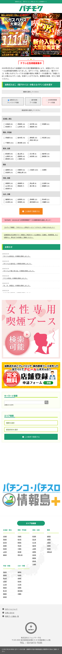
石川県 (32, 154)
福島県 (32, 127)
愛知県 (8, 159)
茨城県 (8, 137)
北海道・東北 (7, 119)
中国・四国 (6, 178)
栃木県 (20, 137)
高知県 (7, 188)
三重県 (20, 159)
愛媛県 (44, 186)
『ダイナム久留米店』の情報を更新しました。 (17, 263)
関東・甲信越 (7, 132)
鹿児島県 (33, 202)
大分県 (8, 202)
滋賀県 (8, 170)
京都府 (20, 170)
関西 (4, 164)
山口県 (8, 186)
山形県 (20, 127)
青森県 (20, 124)
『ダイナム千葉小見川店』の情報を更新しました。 (18, 271)
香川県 (32, 186)
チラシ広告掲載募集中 (31, 63)
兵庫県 (43, 170)
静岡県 (44, 156)
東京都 (21, 143)
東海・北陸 (6, 148)
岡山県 (32, 183)
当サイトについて (11, 609)
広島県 (44, 183)
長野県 (20, 156)
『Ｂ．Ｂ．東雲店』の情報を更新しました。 (16, 285)
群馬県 (32, 137)
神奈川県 (20, 555)
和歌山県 (21, 172)
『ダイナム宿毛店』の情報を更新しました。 (16, 256)
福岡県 (8, 199)
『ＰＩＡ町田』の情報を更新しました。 (15, 278)
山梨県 (8, 156)
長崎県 (32, 199)
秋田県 (7, 127)
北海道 (8, 124)
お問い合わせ (9, 612)
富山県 (20, 154)
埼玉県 (45, 137)
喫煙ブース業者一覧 (12, 616)
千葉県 (8, 143)
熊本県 (44, 199)
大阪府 (33, 170)
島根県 (20, 183)
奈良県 (8, 172)
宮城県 (44, 124)
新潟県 (8, 154)
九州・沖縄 (6, 194)
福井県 (44, 154)
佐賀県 (20, 199)
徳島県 (20, 186)
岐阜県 (32, 156)
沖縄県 (44, 202)
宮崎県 (20, 202)
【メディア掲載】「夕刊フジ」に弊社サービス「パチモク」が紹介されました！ (29, 227)
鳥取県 (8, 183)
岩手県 (32, 124)
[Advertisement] (31, 462)
